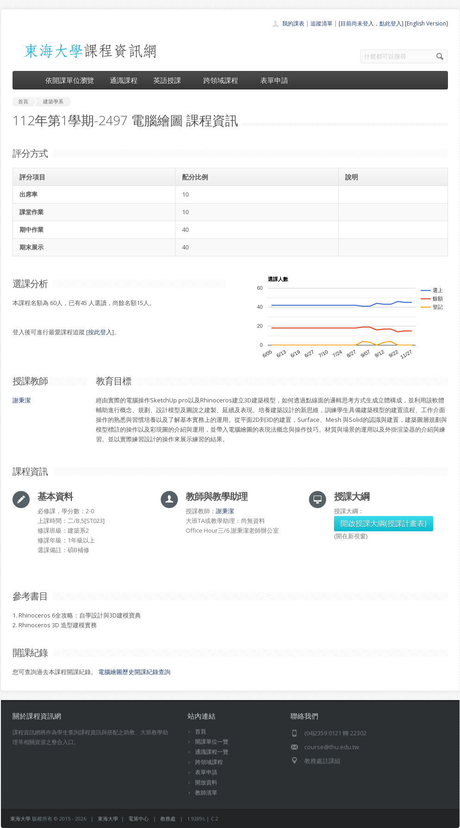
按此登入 (100, 332)
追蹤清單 (321, 23)
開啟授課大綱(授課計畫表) (383, 523)
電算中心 (138, 818)
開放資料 (206, 782)
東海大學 (20, 818)
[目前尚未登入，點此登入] (371, 23)
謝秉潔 (22, 400)
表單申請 (274, 80)
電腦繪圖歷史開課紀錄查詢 (134, 672)
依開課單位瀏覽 (69, 80)
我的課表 (293, 23)
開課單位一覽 (211, 741)
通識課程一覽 (211, 752)
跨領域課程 (224, 80)
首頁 (200, 731)
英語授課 (170, 80)
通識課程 (124, 80)
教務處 (168, 818)
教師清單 (206, 792)
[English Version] (426, 23)
